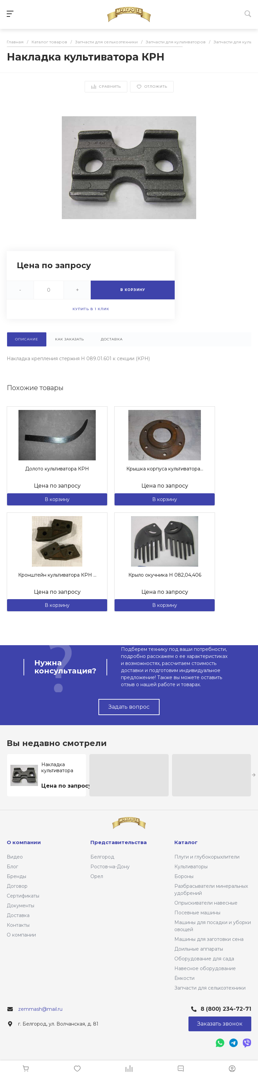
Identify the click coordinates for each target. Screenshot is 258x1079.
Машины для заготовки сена (209, 939)
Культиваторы (191, 867)
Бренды (16, 876)
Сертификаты (23, 896)
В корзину (57, 499)
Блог (12, 867)
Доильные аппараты (198, 949)
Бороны (184, 876)
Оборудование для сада (204, 959)
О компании (21, 935)
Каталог (186, 842)
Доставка (18, 915)
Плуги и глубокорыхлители (207, 857)
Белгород (102, 857)
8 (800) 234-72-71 (226, 1009)
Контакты (18, 925)
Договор (17, 886)
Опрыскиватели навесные (206, 903)
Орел (96, 876)
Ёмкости (184, 978)
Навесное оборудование (205, 968)
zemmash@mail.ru (40, 1009)
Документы (20, 906)
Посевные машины (197, 913)
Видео (15, 857)
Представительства (118, 842)
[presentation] (254, 775)
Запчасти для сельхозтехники (210, 988)
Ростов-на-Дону (110, 867)
